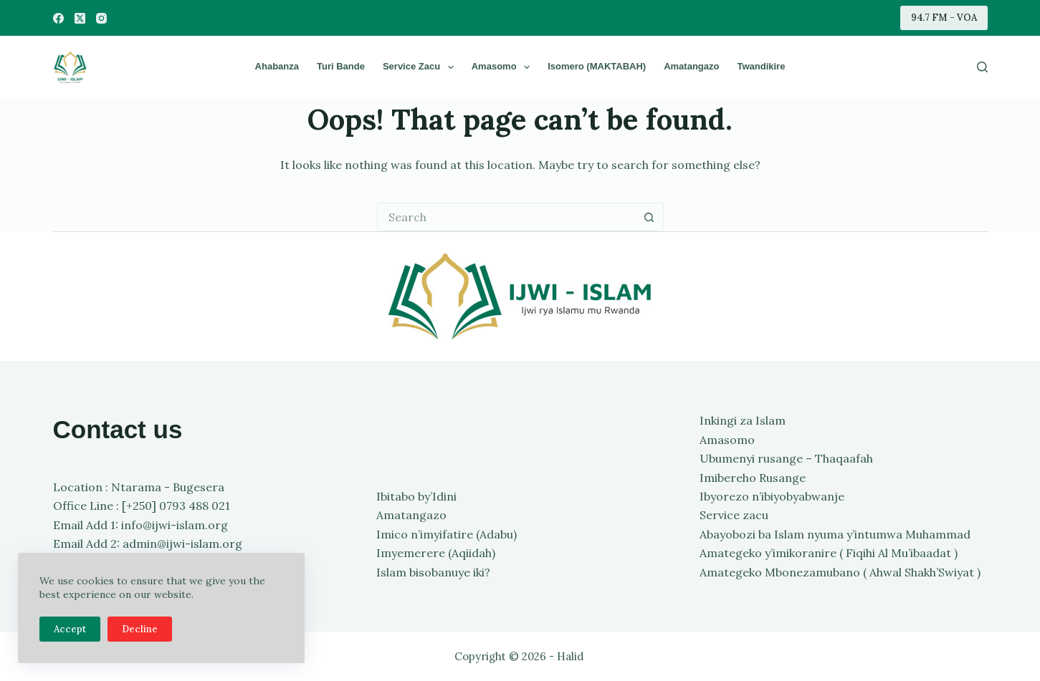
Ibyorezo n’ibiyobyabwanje (772, 496)
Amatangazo (691, 66)
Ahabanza (277, 66)
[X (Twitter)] (80, 18)
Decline (140, 629)
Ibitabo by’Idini (416, 496)
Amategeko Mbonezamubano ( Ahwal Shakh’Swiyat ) (840, 572)
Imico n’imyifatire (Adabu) (446, 534)
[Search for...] (506, 217)
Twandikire (761, 66)
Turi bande (341, 66)
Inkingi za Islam (743, 420)
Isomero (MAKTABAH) (597, 66)
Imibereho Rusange (753, 477)
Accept (70, 629)
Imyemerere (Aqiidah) (435, 553)
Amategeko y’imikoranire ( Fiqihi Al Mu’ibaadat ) (829, 553)
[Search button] (649, 217)
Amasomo (503, 67)
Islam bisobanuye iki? (433, 572)
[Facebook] (58, 18)
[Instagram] (101, 18)
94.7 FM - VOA (944, 17)
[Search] (982, 67)
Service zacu (421, 67)
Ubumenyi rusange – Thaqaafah (786, 458)
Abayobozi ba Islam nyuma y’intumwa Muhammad (835, 534)
